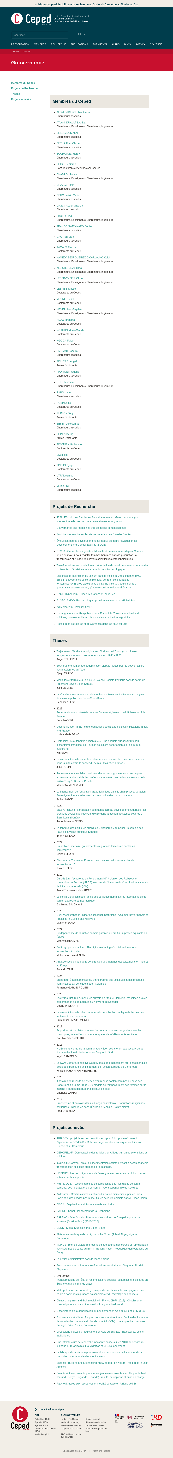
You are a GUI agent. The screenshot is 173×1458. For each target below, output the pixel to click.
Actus (115, 44)
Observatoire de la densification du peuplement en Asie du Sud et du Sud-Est (101, 1311)
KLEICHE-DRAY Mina (69, 268)
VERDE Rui (63, 486)
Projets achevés (21, 99)
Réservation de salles (95, 1422)
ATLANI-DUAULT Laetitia (71, 122)
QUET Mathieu (65, 382)
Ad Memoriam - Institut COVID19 (76, 607)
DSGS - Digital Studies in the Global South (81, 1227)
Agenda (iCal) (41, 1425)
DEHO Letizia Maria (68, 195)
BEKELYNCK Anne (68, 133)
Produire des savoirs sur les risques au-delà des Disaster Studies (94, 534)
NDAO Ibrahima (66, 319)
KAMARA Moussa (67, 247)
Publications (79, 44)
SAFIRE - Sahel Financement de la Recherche (83, 1211)
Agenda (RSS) (41, 1422)
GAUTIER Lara (65, 236)
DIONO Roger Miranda (70, 205)
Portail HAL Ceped (69, 1419)
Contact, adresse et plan (50, 1409)
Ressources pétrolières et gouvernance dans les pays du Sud (92, 623)
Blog (127, 44)
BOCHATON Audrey (68, 153)
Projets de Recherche (24, 88)
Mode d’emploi (41, 1434)
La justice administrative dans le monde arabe (83, 1259)
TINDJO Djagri (65, 465)
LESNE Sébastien (67, 288)
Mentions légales (101, 1451)
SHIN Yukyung (65, 434)
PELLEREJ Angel (67, 361)
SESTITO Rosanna (68, 423)
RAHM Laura (64, 392)
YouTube (156, 44)
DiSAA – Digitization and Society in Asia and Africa (86, 1204)
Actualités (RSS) (42, 1419)
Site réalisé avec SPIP (74, 1451)
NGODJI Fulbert (66, 340)
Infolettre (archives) (94, 1425)
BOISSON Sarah (66, 164)
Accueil (15, 51)
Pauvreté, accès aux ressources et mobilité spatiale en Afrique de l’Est (97, 1383)
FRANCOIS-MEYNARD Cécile (74, 226)
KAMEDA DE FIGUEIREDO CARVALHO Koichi (84, 257)
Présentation (20, 44)
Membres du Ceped (23, 83)
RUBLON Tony (65, 413)
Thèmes (27, 51)
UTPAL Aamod (65, 475)
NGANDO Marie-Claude (70, 330)
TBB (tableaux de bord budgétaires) (71, 1435)
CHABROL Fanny (67, 174)
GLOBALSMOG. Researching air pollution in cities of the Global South (97, 600)
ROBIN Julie (64, 403)
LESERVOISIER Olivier (70, 278)
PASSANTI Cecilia (67, 351)
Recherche (58, 44)
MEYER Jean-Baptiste (69, 309)
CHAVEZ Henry (66, 184)
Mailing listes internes (71, 1425)
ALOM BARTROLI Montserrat (74, 112)
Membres (40, 44)
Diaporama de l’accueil (72, 1428)
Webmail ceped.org (70, 1422)
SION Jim (62, 454)
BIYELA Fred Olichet (68, 143)
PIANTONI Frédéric (68, 371)
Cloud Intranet (92, 1419)
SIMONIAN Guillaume (69, 444)
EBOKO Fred (64, 216)
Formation (100, 44)
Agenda (141, 44)
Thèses (15, 93)
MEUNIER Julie (66, 299)
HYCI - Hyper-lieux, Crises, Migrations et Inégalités (86, 594)
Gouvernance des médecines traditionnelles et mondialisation (92, 527)
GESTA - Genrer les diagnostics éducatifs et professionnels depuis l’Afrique (100, 551)
